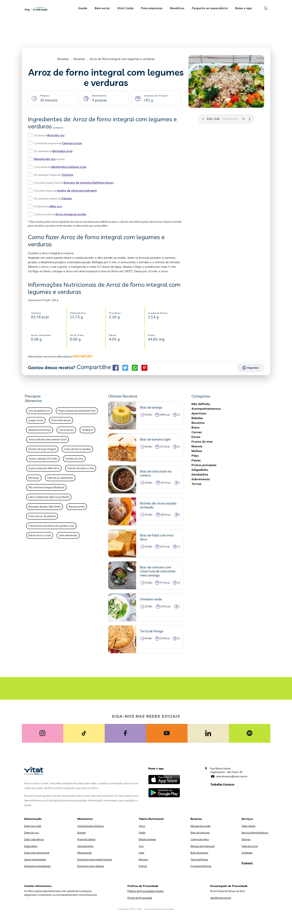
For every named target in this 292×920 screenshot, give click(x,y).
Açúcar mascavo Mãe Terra (43, 468)
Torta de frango (199, 859)
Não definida (200, 404)
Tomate (67, 175)
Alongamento (85, 846)
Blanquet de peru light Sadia (44, 506)
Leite (141, 852)
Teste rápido (248, 826)
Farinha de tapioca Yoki (80, 468)
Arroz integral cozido (70, 214)
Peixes (196, 460)
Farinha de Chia (74, 458)
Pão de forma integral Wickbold (46, 487)
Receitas (63, 59)
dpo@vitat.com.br (220, 898)
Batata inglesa (147, 839)
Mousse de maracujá (203, 846)
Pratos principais (204, 465)
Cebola (66, 198)
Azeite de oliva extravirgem (77, 190)
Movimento (85, 819)
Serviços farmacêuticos (255, 832)
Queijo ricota (35, 420)
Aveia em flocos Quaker (77, 449)
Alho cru (56, 206)
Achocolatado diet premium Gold (47, 439)
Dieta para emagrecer (37, 852)
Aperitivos (198, 413)
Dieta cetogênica (34, 839)
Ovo (141, 846)
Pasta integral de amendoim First (76, 410)
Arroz (142, 826)
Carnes (196, 432)
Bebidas (197, 418)
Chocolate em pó (61, 420)
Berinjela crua (62, 151)
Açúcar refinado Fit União (42, 458)
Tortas (196, 484)
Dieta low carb (32, 826)
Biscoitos (198, 423)
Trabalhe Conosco (222, 784)
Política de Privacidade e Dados (145, 891)
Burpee (81, 832)
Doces (195, 437)
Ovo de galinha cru (39, 410)
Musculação (84, 852)
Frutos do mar (202, 441)
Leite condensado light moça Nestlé (48, 496)
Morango (33, 477)
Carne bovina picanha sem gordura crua (51, 525)
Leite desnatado (68, 535)
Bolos (195, 427)
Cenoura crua (72, 143)
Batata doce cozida (39, 535)
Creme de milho (200, 839)
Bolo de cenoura (200, 832)
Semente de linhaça (39, 429)
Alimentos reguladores (37, 866)
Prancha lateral (86, 839)
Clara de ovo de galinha (42, 516)
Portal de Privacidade (139, 898)
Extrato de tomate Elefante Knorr (89, 182)
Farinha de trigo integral (42, 449)
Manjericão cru (45, 159)
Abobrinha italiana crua (68, 167)
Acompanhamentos (206, 408)
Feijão (142, 832)
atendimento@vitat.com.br (232, 776)
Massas (196, 446)
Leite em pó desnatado (60, 477)
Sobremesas (200, 479)
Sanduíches (199, 474)
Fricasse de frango (201, 866)
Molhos (196, 451)
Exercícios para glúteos (90, 866)
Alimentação (33, 819)
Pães (195, 455)
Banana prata (77, 506)
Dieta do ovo (31, 832)
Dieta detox (30, 846)
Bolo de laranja (199, 852)
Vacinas (246, 839)
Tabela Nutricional (151, 819)
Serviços (247, 819)
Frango (143, 866)
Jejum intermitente (35, 859)
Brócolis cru (55, 135)
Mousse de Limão (201, 826)
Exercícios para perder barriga (94, 859)
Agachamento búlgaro (90, 826)
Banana (143, 859)
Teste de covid (250, 846)
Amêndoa (87, 429)
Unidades (247, 852)
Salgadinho (199, 470)
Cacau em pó (66, 429)
